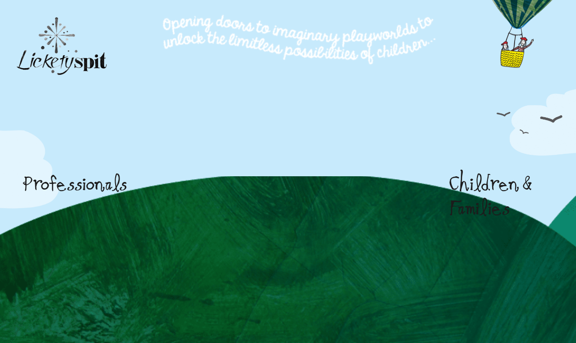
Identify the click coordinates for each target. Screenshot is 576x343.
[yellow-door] (370, 149)
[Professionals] (208, 147)
